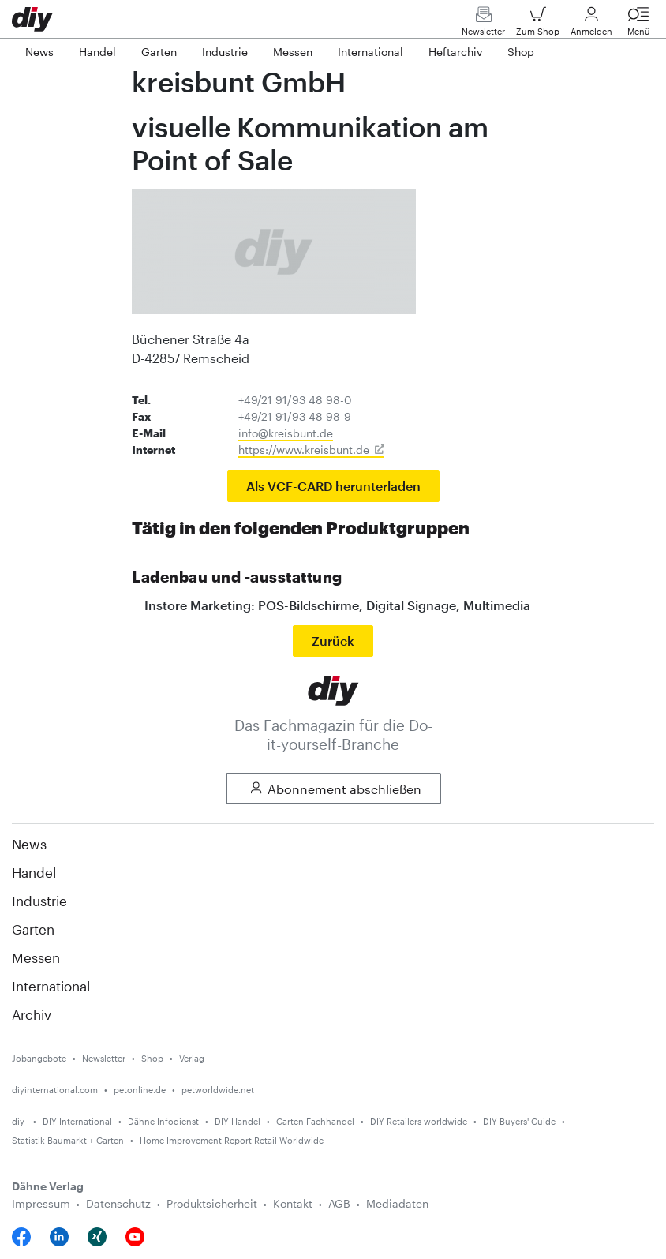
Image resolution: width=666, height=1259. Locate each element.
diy (19, 1121)
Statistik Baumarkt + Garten (68, 1140)
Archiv (31, 1014)
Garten (33, 929)
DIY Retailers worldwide (418, 1121)
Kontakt (292, 1203)
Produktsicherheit (211, 1203)
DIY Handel (237, 1121)
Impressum (41, 1203)
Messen (36, 957)
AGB (339, 1203)
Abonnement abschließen (333, 788)
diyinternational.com (55, 1090)
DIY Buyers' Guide (519, 1121)
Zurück (333, 640)
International (51, 986)
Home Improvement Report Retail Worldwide (232, 1140)
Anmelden (591, 24)
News (29, 844)
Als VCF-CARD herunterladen (333, 485)
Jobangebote (39, 1058)
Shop (152, 1058)
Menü (638, 24)
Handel (34, 872)
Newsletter (483, 24)
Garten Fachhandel (315, 1121)
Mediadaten (397, 1203)
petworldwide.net (217, 1090)
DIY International (77, 1121)
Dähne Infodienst (163, 1121)
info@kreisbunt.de (285, 433)
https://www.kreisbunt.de (303, 449)
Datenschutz (118, 1203)
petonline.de (140, 1090)
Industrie (39, 901)
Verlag (191, 1058)
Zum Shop (537, 24)
